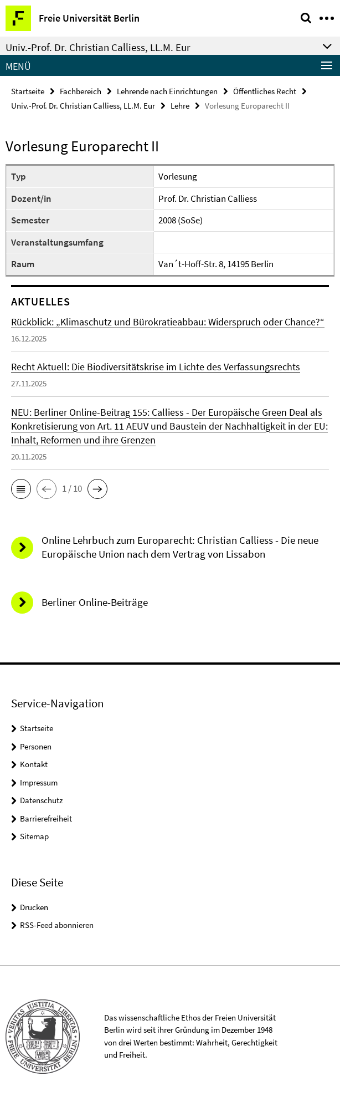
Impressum (39, 782)
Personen (35, 746)
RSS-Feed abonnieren (57, 925)
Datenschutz (41, 800)
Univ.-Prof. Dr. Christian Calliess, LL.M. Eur (83, 105)
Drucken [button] (34, 907)
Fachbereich (80, 91)
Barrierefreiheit (46, 818)
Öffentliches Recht (264, 91)
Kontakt (34, 764)
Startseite (27, 91)
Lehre (180, 105)
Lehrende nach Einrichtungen (167, 91)
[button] (21, 489)
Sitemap (34, 836)
